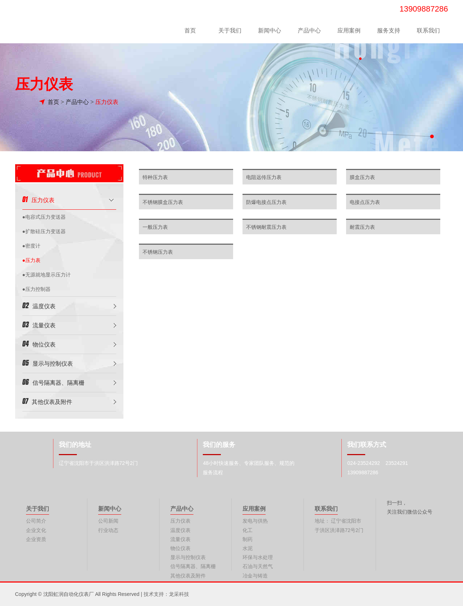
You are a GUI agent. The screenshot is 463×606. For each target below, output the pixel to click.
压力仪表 (106, 102)
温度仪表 (39, 305)
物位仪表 (39, 343)
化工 (248, 530)
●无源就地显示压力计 (46, 275)
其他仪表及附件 (47, 401)
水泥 (248, 548)
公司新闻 (108, 521)
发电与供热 (255, 521)
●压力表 (31, 260)
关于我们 (229, 30)
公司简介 (36, 521)
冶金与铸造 (255, 576)
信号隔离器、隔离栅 (53, 382)
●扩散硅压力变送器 (44, 231)
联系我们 (428, 30)
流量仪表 (39, 324)
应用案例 (349, 30)
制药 (248, 539)
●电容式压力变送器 (44, 217)
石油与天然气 (258, 566)
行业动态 (108, 530)
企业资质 (36, 539)
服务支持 (388, 30)
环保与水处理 (258, 557)
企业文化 (36, 530)
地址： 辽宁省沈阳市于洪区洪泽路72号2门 (339, 525)
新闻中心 (269, 30)
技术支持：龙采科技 (166, 594)
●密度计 (31, 246)
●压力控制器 (36, 289)
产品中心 (309, 30)
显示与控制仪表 (47, 362)
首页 (190, 30)
